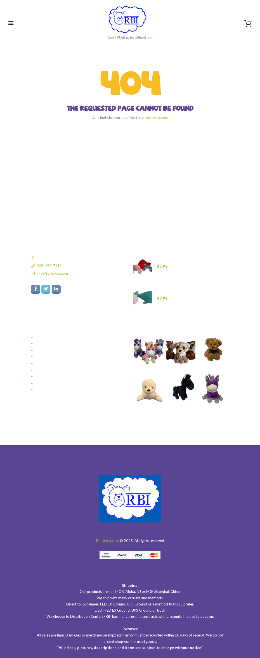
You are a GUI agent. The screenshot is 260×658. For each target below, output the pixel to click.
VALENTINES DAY (50, 383)
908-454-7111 (49, 265)
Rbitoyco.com (107, 540)
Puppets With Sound (52, 357)
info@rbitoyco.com (52, 273)
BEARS (41, 337)
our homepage (157, 117)
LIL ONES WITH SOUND (55, 350)
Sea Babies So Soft (51, 363)
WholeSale (44, 390)
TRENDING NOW (50, 370)
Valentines (44, 376)
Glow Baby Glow (49, 343)
